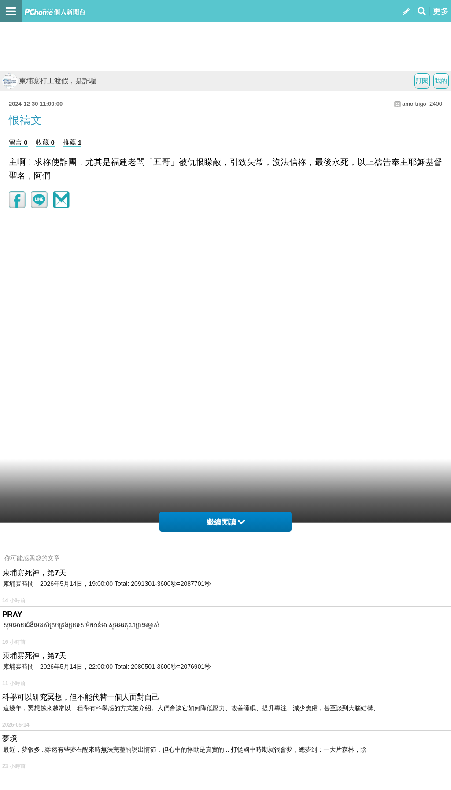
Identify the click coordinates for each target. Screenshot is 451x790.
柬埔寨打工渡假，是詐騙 (49, 81)
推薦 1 (72, 142)
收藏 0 (45, 142)
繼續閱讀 (226, 522)
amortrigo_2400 (422, 104)
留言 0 (18, 142)
